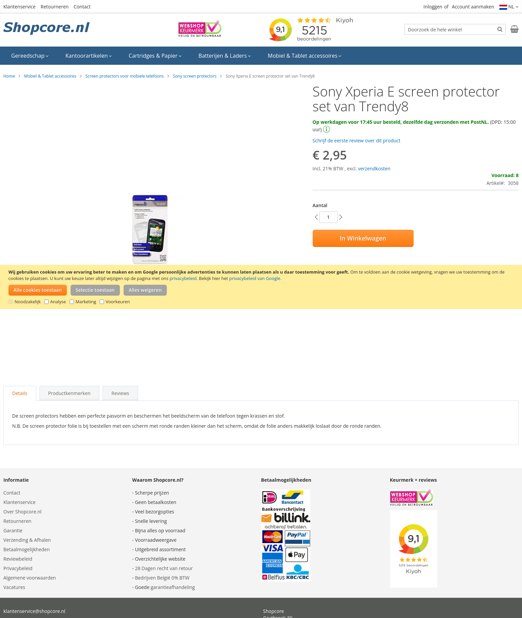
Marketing (86, 302)
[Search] (499, 29)
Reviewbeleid (17, 559)
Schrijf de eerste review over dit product (356, 140)
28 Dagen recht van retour (164, 568)
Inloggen (432, 6)
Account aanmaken (473, 6)
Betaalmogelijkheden (26, 549)
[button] (509, 6)
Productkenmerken (69, 393)
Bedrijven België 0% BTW (162, 577)
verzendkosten (374, 168)
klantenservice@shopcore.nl (34, 611)
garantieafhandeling (173, 587)
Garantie (12, 530)
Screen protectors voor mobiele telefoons (124, 76)
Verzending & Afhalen (27, 540)
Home (9, 76)
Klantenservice (19, 6)
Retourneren (55, 6)
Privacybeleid (17, 568)
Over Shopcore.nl (22, 511)
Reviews (120, 393)
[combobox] (455, 29)
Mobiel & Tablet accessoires (50, 76)
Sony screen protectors (194, 76)
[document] (261, 287)
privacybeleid (183, 278)
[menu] (261, 56)
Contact (82, 6)
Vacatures (14, 587)
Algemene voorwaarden (29, 577)
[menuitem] (30, 56)
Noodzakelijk (28, 302)
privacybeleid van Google (254, 278)
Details (19, 393)
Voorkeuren (118, 302)
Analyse (58, 302)
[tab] (19, 393)
